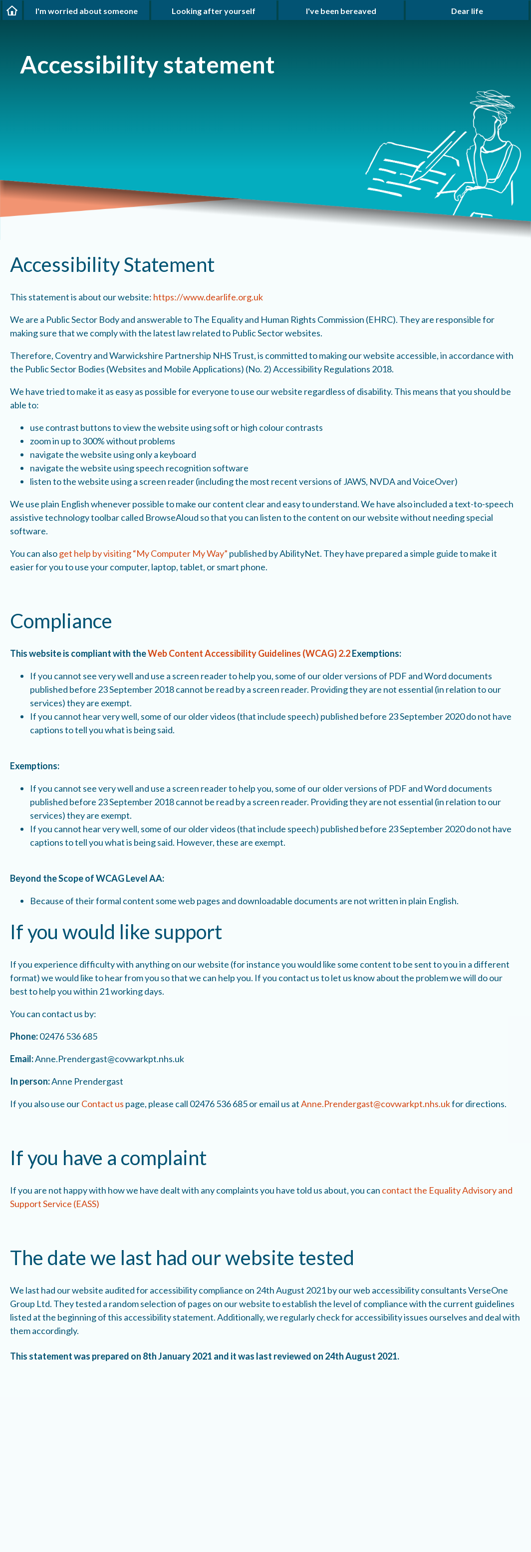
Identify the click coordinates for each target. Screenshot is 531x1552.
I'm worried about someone (86, 10)
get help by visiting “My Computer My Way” (143, 553)
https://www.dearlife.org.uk (208, 296)
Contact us (102, 1103)
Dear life (467, 10)
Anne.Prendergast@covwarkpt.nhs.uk (375, 1103)
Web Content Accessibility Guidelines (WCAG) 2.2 (249, 653)
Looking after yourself (214, 10)
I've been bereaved (341, 10)
